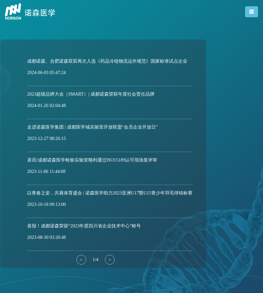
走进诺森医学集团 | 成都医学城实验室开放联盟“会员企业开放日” (92, 127)
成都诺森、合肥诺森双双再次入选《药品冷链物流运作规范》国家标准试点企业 (107, 61)
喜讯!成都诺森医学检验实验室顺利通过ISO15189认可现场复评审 (92, 160)
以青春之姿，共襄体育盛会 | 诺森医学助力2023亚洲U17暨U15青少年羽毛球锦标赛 (109, 193)
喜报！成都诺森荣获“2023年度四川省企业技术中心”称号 (84, 226)
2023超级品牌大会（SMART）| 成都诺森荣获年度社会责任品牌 (91, 94)
